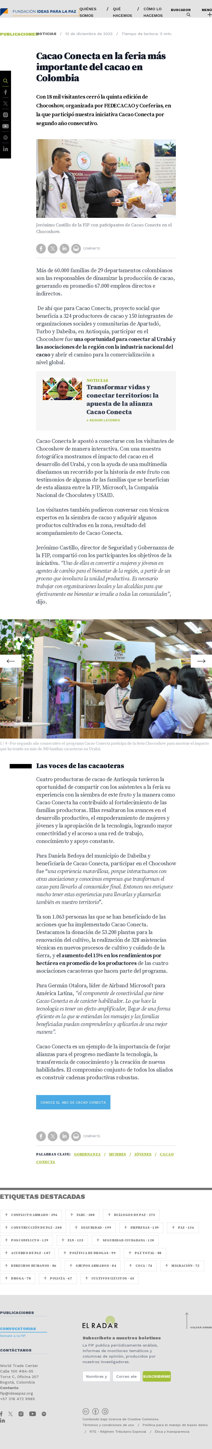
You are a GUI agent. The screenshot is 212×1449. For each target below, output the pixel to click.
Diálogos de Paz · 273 (131, 1215)
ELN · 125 (72, 1240)
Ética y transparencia (172, 1432)
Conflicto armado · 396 (31, 1215)
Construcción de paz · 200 (33, 1227)
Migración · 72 (182, 1265)
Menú (207, 12)
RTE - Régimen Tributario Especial (118, 1432)
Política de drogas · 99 (89, 1253)
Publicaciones (17, 1312)
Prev (11, 657)
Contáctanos (15, 1350)
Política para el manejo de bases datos (175, 1425)
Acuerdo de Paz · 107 (27, 1253)
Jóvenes (143, 1154)
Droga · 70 (18, 1278)
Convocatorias (18, 1328)
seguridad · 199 (93, 1227)
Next (201, 657)
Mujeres (117, 1154)
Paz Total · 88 (144, 1253)
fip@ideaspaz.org (16, 1393)
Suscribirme (157, 1376)
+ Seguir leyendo (103, 420)
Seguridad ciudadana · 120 (125, 1240)
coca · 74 (140, 1265)
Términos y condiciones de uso (108, 1425)
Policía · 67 (58, 1278)
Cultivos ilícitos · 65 (109, 1278)
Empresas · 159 (141, 1227)
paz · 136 (183, 1227)
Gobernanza (87, 1154)
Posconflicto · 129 (26, 1240)
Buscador (181, 12)
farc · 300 (82, 1215)
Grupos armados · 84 (92, 1265)
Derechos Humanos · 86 (30, 1265)
